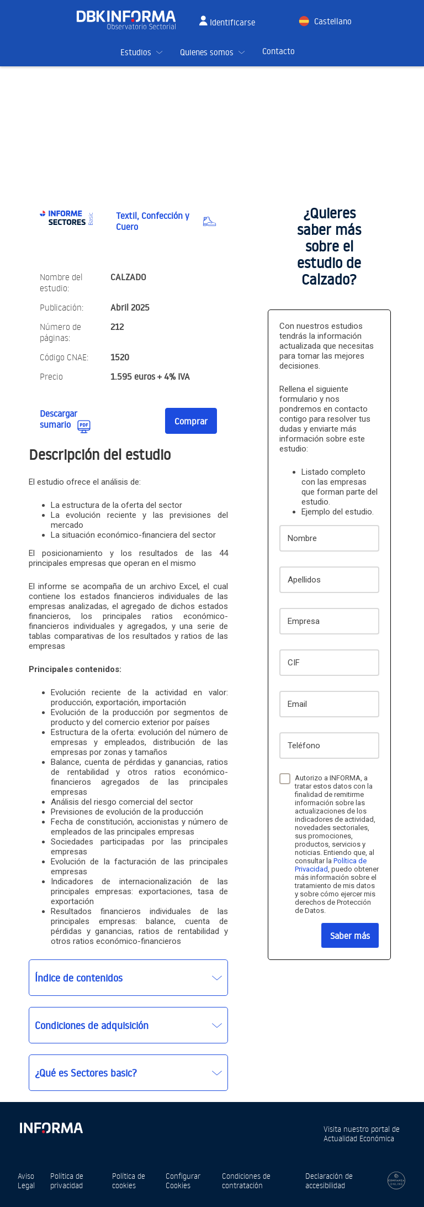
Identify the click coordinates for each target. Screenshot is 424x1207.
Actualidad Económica (359, 1138)
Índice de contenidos (79, 977)
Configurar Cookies (183, 1180)
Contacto (278, 51)
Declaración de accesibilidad (329, 1180)
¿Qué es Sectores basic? (86, 1072)
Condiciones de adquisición (92, 1025)
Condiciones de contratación (246, 1180)
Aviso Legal (26, 1180)
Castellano (333, 21)
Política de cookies (128, 1180)
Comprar (191, 421)
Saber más (350, 935)
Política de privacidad (66, 1180)
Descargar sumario (58, 419)
